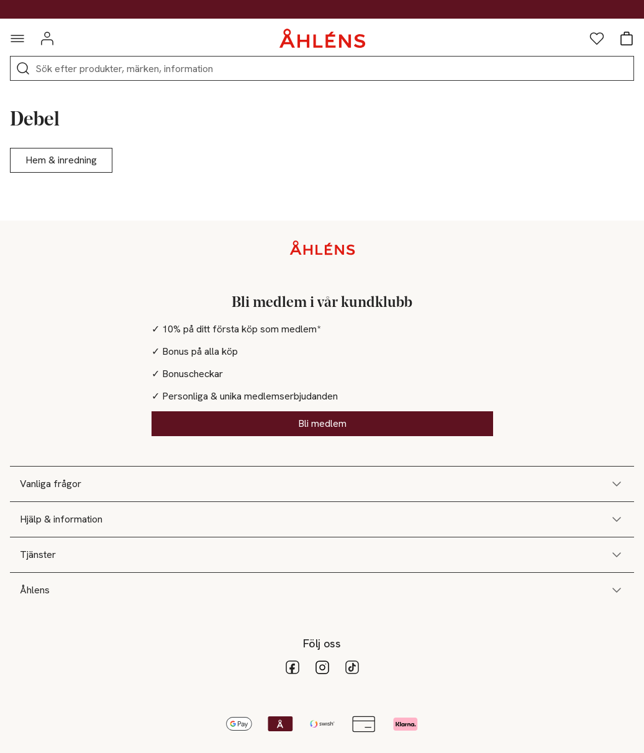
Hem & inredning (61, 160)
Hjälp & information (322, 519)
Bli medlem (322, 423)
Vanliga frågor (322, 484)
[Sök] (23, 68)
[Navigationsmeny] (17, 38)
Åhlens (322, 590)
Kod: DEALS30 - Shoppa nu (322, 9)
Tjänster (322, 554)
